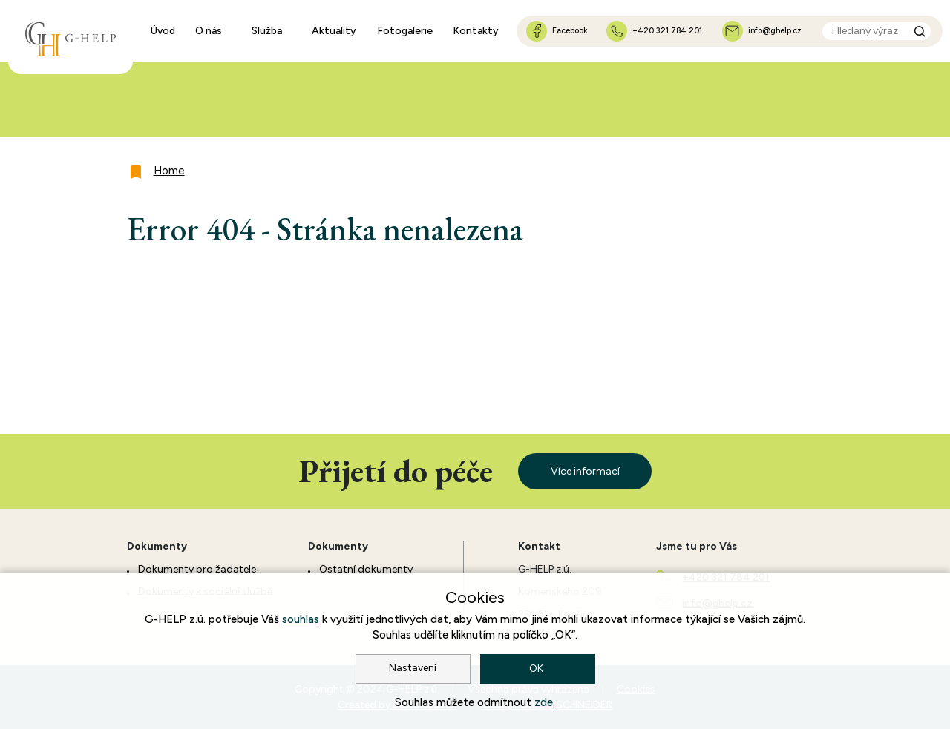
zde (543, 702)
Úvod (163, 30)
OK (537, 668)
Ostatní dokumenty (366, 569)
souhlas (300, 619)
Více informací (585, 471)
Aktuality (334, 30)
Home (169, 170)
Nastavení (412, 668)
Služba (267, 30)
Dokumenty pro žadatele (197, 569)
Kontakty (476, 30)
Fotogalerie (405, 30)
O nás (208, 30)
